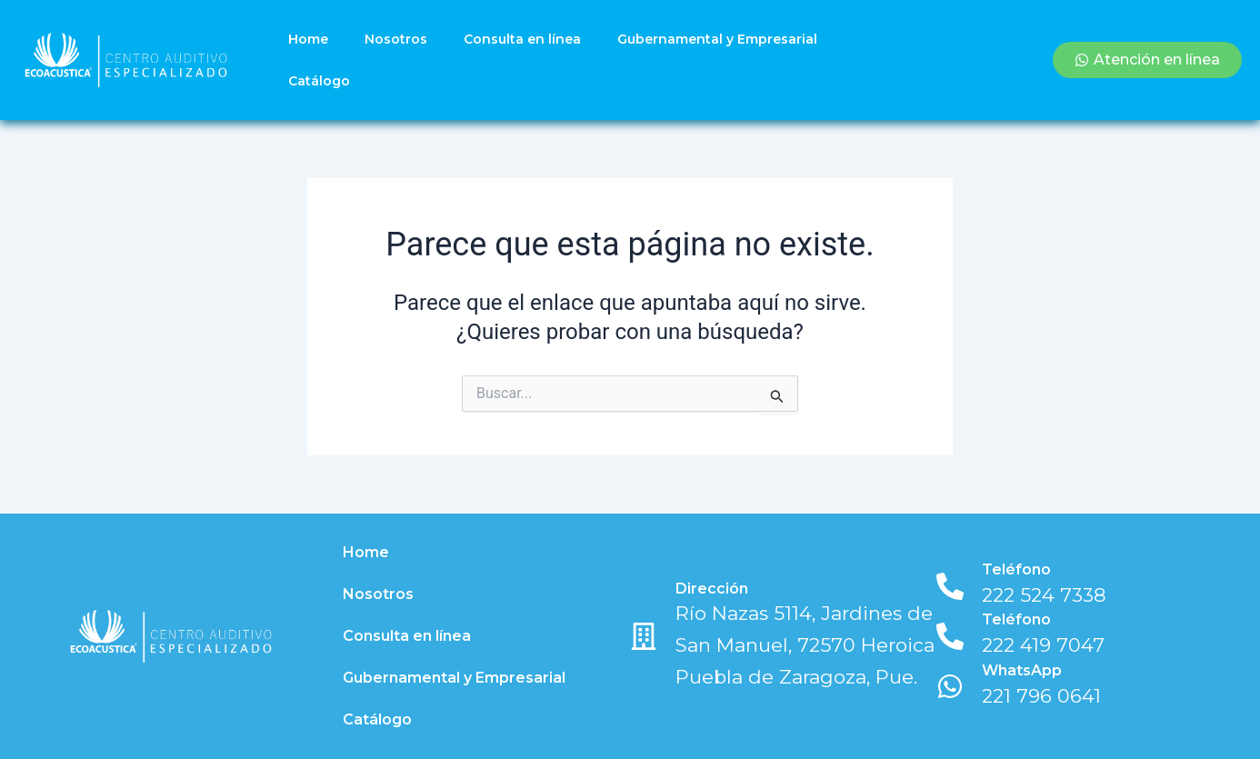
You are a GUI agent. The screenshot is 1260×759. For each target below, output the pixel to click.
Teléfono (1016, 569)
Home (308, 39)
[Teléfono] (950, 586)
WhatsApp (1022, 670)
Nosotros (396, 39)
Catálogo (319, 81)
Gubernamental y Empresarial (717, 39)
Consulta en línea (522, 39)
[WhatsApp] (950, 686)
